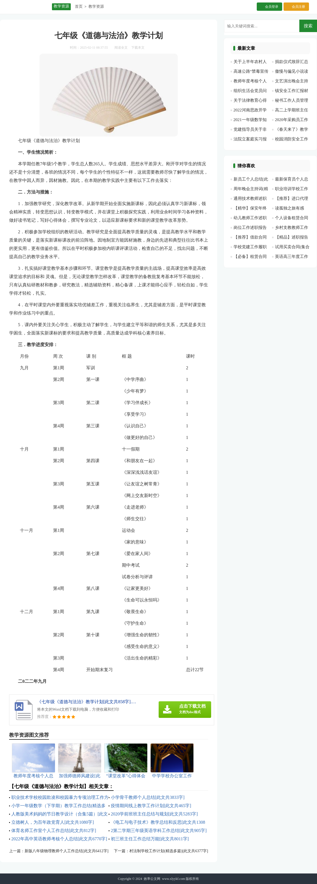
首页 (79, 6)
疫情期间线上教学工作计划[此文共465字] (151, 805)
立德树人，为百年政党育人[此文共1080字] (52, 822)
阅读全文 (121, 47)
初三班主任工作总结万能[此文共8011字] (150, 838)
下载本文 (138, 47)
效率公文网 (152, 879)
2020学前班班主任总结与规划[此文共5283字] (154, 814)
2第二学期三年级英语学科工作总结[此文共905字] (159, 830)
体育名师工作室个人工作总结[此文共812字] (53, 830)
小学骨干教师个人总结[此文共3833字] (148, 797)
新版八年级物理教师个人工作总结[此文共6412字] (66, 851)
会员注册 (298, 7)
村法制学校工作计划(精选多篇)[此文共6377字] (168, 851)
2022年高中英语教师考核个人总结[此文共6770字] (59, 838)
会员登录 (271, 7)
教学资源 (96, 6)
